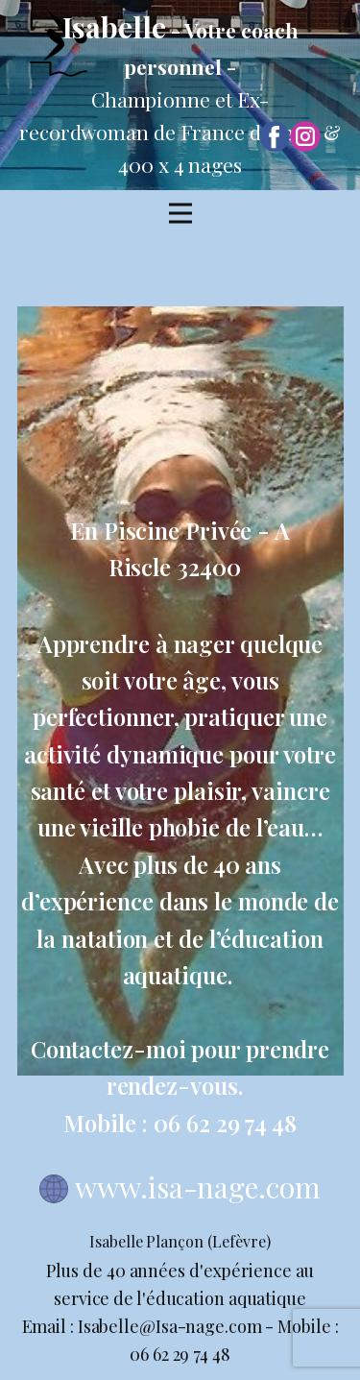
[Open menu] (180, 213)
